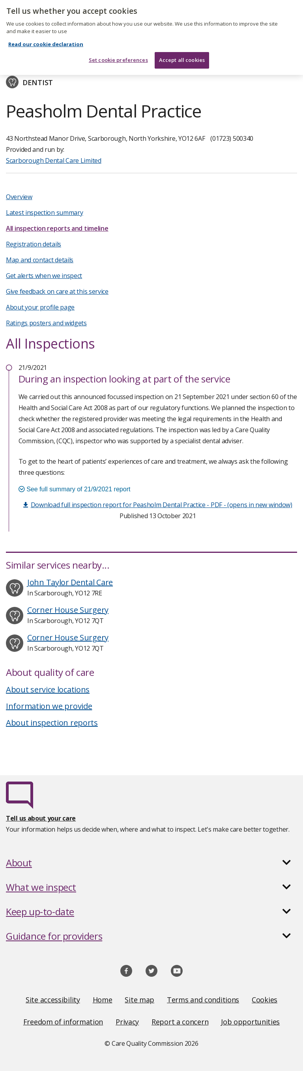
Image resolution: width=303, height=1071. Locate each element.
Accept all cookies (182, 55)
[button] (151, 863)
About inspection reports (52, 722)
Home (102, 999)
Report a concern (180, 1021)
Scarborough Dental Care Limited (53, 160)
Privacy (127, 1021)
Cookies (264, 999)
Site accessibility (53, 999)
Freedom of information (63, 1021)
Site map (139, 999)
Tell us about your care (41, 818)
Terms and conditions (203, 999)
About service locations (48, 689)
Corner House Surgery (67, 610)
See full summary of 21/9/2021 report (75, 489)
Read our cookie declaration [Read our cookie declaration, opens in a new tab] (45, 39)
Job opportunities (250, 1021)
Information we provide (49, 706)
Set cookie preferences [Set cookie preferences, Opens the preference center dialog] (118, 55)
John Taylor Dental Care (70, 582)
